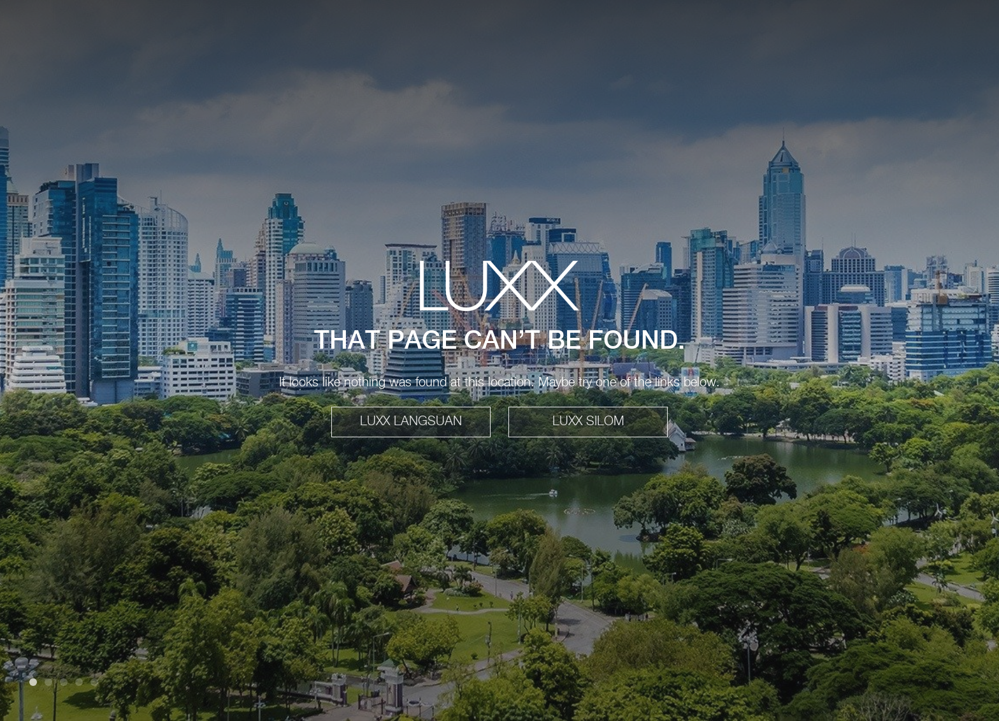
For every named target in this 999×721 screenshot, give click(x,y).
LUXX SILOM (588, 421)
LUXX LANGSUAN (411, 421)
